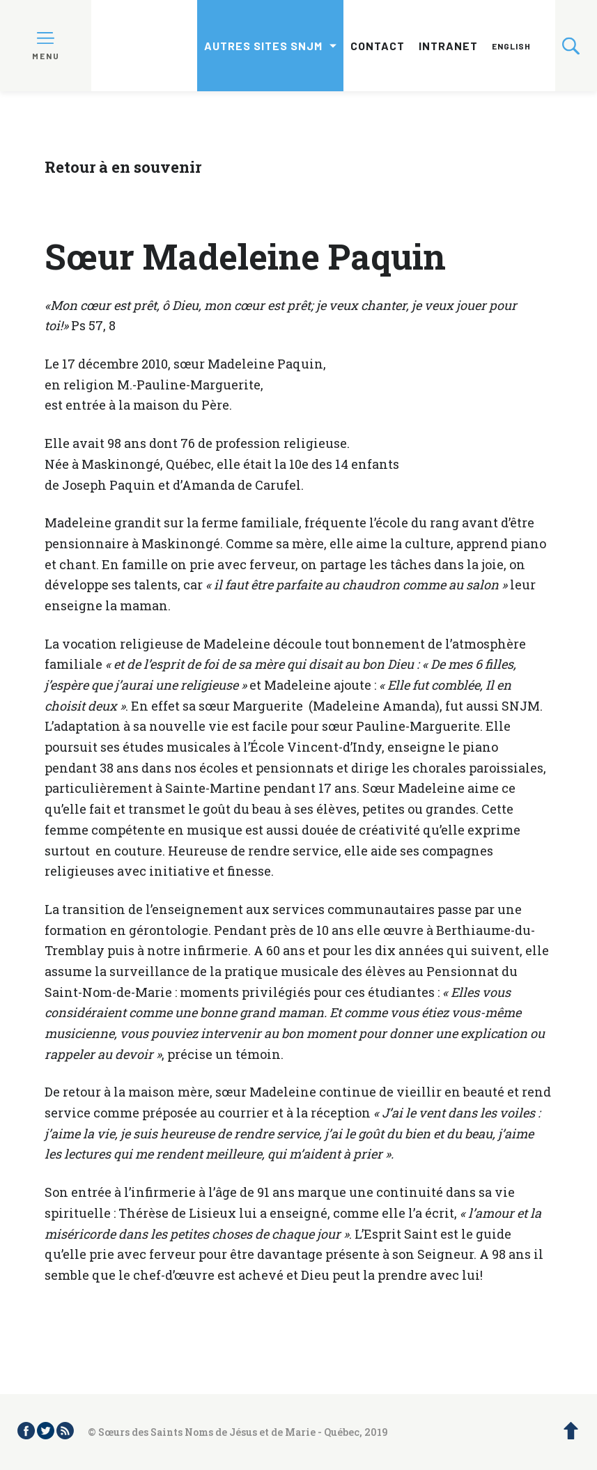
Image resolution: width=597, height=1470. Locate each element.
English (511, 46)
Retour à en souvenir (123, 167)
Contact (377, 45)
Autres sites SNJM (263, 45)
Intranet (448, 45)
